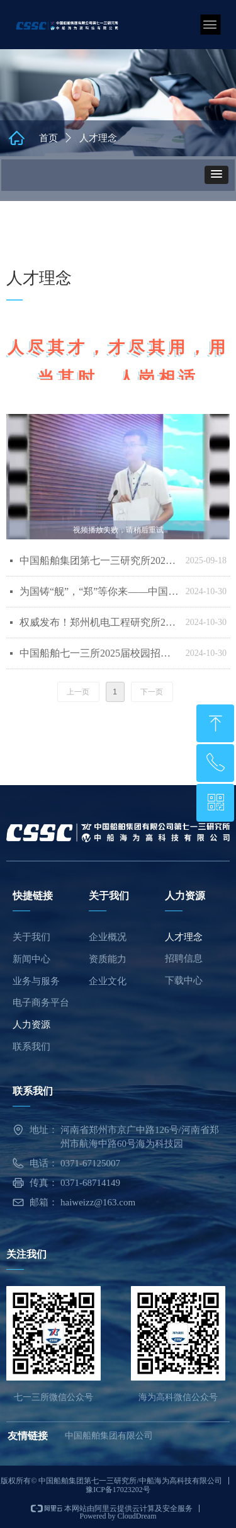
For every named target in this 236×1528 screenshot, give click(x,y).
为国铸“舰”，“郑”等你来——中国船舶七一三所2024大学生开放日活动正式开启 (99, 591)
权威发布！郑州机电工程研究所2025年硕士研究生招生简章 (99, 622)
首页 (48, 138)
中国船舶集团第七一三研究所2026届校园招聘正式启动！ (99, 560)
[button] (216, 175)
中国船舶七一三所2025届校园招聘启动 (99, 653)
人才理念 (98, 138)
